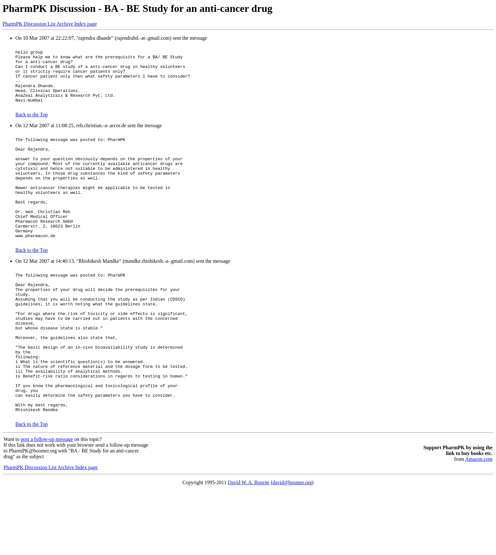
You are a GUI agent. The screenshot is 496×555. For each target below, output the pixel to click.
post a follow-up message (47, 503)
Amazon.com (478, 523)
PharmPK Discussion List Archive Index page (50, 24)
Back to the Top (31, 127)
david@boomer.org (292, 547)
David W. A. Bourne (248, 547)
